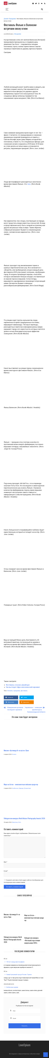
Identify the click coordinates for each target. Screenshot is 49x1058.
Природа (21, 788)
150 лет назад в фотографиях (15, 962)
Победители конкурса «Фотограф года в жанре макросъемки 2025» (32, 940)
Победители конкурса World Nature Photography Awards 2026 (13, 939)
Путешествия (27, 788)
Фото (19, 822)
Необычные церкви (12, 987)
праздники (16, 690)
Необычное (15, 788)
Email (6, 871)
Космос (14, 754)
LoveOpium (10, 3)
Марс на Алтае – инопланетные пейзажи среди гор (34, 917)
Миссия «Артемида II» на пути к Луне (12, 915)
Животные (15, 822)
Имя (5, 862)
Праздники (12, 18)
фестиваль (24, 690)
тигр (29, 184)
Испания (10, 690)
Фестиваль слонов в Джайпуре (18, 685)
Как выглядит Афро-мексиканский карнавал (23, 687)
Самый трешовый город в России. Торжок (19, 974)
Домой (6, 18)
